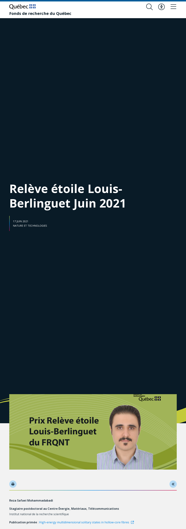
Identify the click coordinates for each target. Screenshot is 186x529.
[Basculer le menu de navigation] (173, 7)
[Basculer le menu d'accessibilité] (161, 7)
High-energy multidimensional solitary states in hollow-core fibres (84, 522)
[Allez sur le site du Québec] (22, 6)
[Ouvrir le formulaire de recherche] (149, 7)
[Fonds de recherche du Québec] (40, 13)
